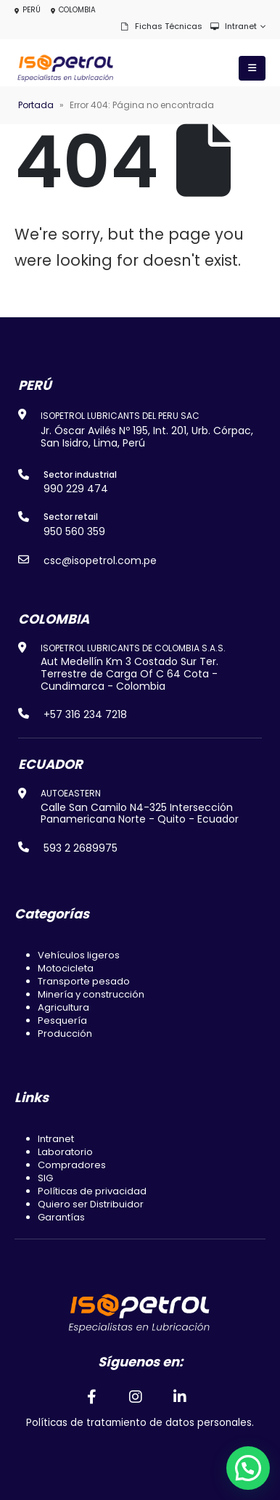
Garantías (61, 1217)
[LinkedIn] (180, 1396)
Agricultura (63, 1007)
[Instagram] (135, 1396)
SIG (45, 1178)
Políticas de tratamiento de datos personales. (140, 1423)
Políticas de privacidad (92, 1191)
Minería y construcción (91, 994)
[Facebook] (91, 1396)
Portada (36, 105)
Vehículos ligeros (79, 955)
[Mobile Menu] (252, 68)
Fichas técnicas (161, 26)
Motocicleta (66, 968)
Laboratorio (65, 1152)
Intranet (233, 26)
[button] (248, 1468)
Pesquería (62, 1020)
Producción (65, 1033)
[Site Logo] (65, 68)
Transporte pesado (84, 981)
